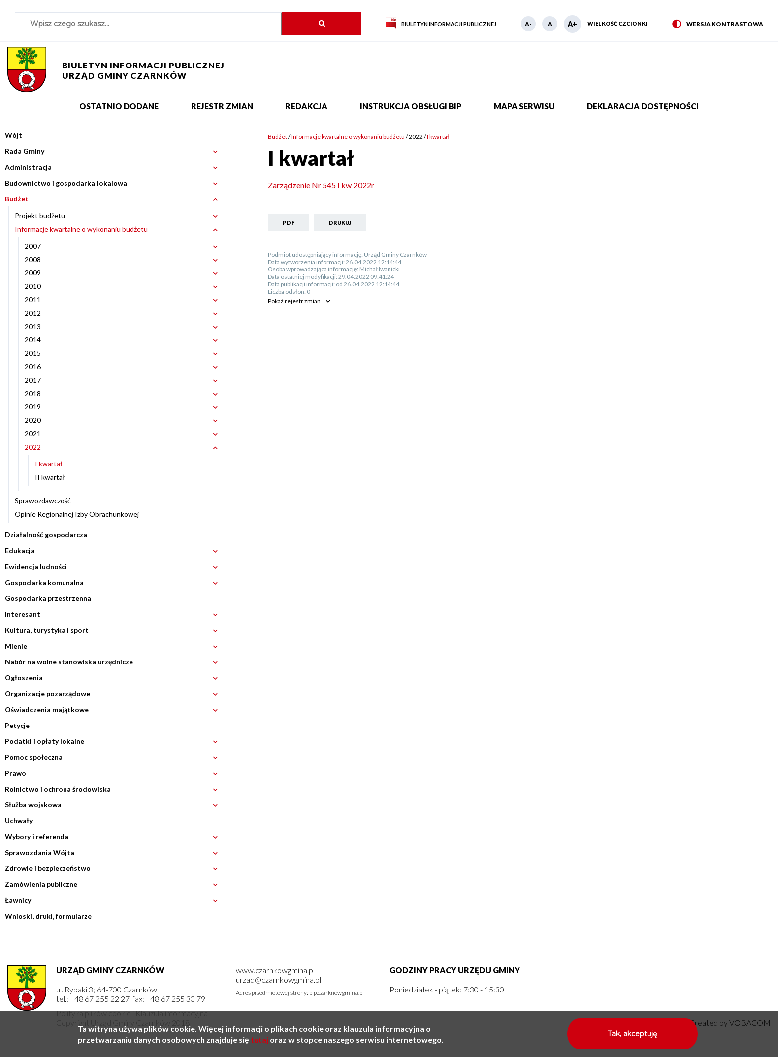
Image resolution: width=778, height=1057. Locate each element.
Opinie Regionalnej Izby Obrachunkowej (77, 514)
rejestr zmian (294, 301)
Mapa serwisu (524, 106)
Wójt (13, 135)
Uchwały (19, 820)
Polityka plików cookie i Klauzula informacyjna (132, 1013)
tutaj (259, 1043)
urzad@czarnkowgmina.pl (278, 979)
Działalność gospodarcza (46, 534)
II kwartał (50, 477)
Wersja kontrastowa (717, 24)
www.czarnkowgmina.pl (275, 970)
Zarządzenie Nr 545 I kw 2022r (321, 185)
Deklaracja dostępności (643, 106)
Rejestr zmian (222, 106)
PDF (288, 222)
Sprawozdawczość (43, 500)
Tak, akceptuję (632, 1037)
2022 (416, 136)
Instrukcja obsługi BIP (410, 106)
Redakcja (306, 106)
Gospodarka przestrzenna (48, 598)
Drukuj (340, 222)
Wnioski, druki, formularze (48, 916)
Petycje (17, 725)
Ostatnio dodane (119, 106)
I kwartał (49, 464)
